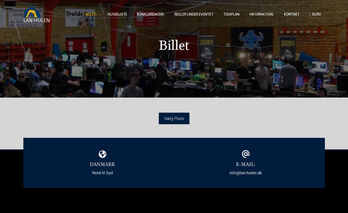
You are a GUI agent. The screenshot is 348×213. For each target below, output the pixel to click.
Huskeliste (117, 14)
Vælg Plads (174, 118)
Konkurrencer (150, 14)
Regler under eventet (193, 14)
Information (262, 14)
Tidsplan (231, 14)
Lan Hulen (36, 20)
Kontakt (292, 14)
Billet (91, 14)
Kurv (315, 14)
